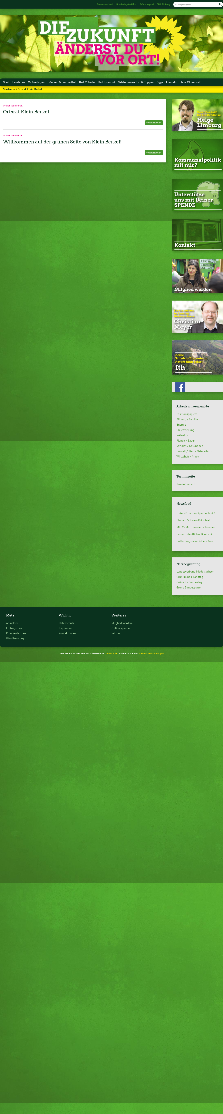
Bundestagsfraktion (126, 4)
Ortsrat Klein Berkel (12, 105)
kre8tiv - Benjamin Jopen (151, 653)
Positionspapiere (186, 414)
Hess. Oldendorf (190, 82)
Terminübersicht (186, 484)
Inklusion (182, 435)
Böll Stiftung (163, 4)
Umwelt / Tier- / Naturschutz (194, 451)
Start (6, 82)
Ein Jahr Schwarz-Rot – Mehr (194, 520)
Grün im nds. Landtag (189, 577)
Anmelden (12, 623)
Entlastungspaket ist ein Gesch (196, 541)
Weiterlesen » (154, 122)
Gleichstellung (185, 430)
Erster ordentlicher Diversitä (194, 534)
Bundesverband (105, 4)
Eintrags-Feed (14, 628)
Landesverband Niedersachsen (195, 571)
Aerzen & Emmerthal (62, 82)
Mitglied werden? (122, 623)
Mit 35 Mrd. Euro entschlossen (196, 527)
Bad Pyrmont (106, 82)
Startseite (9, 89)
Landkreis (18, 82)
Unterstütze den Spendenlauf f (196, 513)
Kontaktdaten (67, 633)
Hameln (171, 82)
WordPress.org (15, 638)
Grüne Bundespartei (188, 587)
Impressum (65, 628)
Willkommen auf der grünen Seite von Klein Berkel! (62, 142)
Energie (181, 424)
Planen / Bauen (185, 440)
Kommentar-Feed (16, 633)
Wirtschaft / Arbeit (187, 456)
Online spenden (121, 628)
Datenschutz (66, 623)
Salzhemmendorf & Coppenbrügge (140, 82)
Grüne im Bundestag (189, 582)
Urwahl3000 (111, 653)
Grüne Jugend (147, 4)
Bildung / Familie (187, 419)
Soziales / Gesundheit (189, 446)
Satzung (117, 633)
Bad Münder (87, 82)
